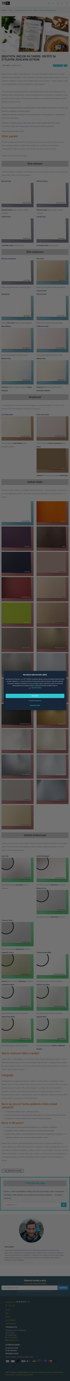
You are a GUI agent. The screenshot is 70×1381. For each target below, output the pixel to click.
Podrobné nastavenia (35, 700)
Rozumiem (35, 696)
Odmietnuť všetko (35, 705)
